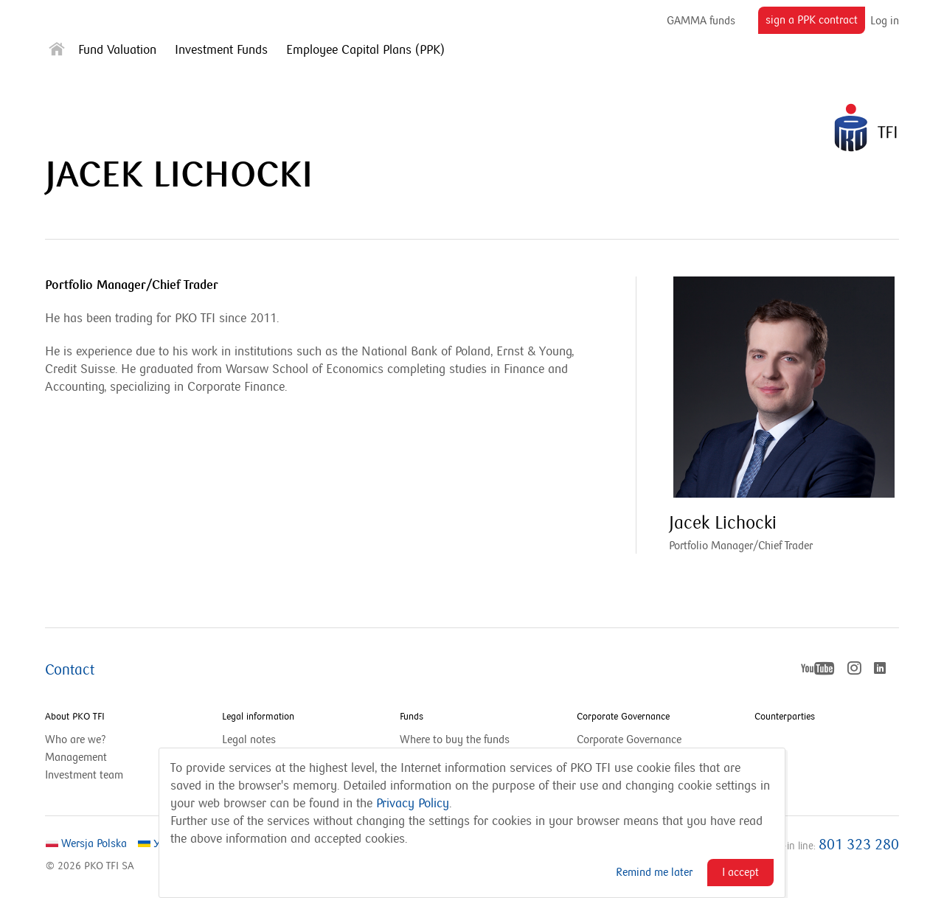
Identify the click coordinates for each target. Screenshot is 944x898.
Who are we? (75, 739)
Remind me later (654, 872)
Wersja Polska (86, 843)
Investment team (84, 775)
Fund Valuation (117, 50)
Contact (69, 670)
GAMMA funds (701, 21)
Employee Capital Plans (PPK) (365, 50)
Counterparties (784, 717)
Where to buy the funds (455, 739)
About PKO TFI (75, 717)
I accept (740, 872)
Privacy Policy (412, 803)
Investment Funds (221, 50)
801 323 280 (859, 845)
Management (76, 757)
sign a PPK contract (815, 23)
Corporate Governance (623, 717)
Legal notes (249, 739)
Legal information (258, 717)
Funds (411, 717)
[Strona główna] (57, 52)
